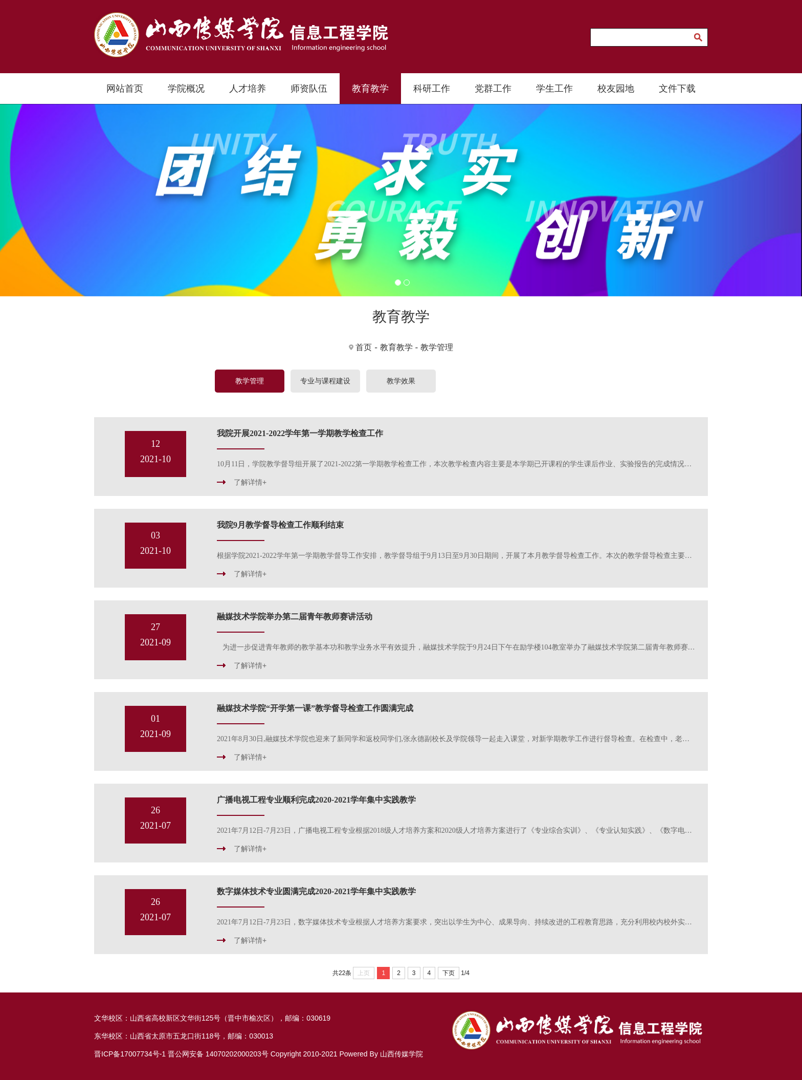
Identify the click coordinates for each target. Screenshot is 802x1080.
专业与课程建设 (325, 381)
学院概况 (186, 88)
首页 (363, 347)
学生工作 (554, 88)
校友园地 (615, 88)
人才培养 (247, 88)
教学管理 (436, 347)
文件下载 (677, 88)
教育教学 (370, 88)
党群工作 (493, 88)
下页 (448, 973)
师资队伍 (309, 88)
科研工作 (431, 88)
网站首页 (124, 88)
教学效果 (401, 381)
